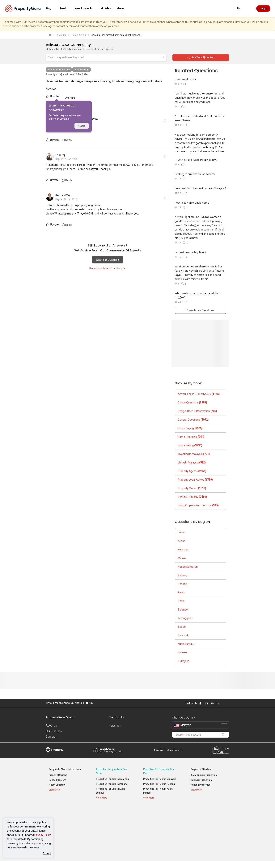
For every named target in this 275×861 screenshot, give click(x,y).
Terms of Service (87, 852)
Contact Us (117, 717)
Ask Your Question (107, 259)
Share (70, 97)
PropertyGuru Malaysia (65, 769)
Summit (168, 750)
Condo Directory (57, 780)
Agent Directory (57, 784)
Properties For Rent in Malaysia (159, 779)
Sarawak (183, 635)
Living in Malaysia (192, 462)
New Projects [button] (85, 8)
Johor (181, 532)
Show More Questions (200, 310)
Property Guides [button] (59, 826)
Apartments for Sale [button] (109, 820)
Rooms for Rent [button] (153, 830)
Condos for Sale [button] (106, 825)
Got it (81, 125)
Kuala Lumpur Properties (204, 775)
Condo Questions (192, 402)
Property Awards (107, 750)
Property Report (220, 750)
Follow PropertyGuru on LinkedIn (218, 703)
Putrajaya (183, 661)
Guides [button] (106, 8)
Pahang (182, 575)
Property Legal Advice (195, 479)
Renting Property (192, 496)
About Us (51, 725)
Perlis (181, 601)
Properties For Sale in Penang (112, 784)
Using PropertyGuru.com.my (198, 505)
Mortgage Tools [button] (59, 816)
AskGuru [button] (55, 821)
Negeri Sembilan (188, 566)
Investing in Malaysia (194, 453)
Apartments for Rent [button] (156, 820)
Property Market (192, 488)
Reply (67, 140)
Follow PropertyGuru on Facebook (200, 703)
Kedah (181, 541)
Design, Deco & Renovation (197, 411)
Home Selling (190, 445)
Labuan (182, 652)
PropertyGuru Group (60, 717)
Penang (182, 583)
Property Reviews (58, 775)
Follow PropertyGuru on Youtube (212, 703)
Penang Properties (200, 784)
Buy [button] (51, 8)
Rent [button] (65, 8)
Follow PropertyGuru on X (223, 703)
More (122, 8)
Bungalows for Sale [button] (108, 830)
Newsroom (115, 725)
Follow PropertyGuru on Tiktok (227, 703)
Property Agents (192, 471)
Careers (50, 736)
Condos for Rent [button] (153, 825)
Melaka (182, 558)
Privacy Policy (42, 834)
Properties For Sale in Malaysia (112, 779)
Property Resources (62, 810)
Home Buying (81, 69)
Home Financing (191, 436)
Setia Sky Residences (202, 816)
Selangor (183, 609)
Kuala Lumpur (186, 643)
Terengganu (185, 618)
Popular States (201, 769)
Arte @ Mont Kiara (200, 825)
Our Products (54, 731)
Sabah (182, 626)
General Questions (193, 419)
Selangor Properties (201, 780)
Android (77, 702)
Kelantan (183, 549)
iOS (89, 702)
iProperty (54, 750)
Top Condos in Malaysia (207, 810)
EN (241, 8)
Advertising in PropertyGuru (199, 393)
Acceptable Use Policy (59, 852)
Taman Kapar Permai (59, 69)
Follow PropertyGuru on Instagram (206, 703)
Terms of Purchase (134, 852)
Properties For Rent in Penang (159, 784)
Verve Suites (197, 821)
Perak (181, 592)
